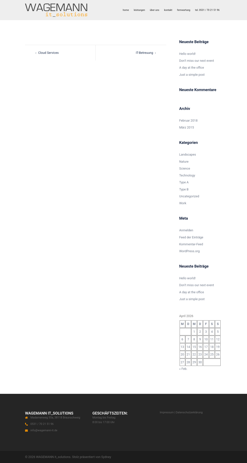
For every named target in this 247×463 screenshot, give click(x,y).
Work (182, 203)
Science (184, 168)
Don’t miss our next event (196, 60)
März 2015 (186, 127)
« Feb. (183, 369)
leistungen (139, 10)
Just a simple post (192, 74)
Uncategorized (189, 196)
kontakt (168, 10)
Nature (184, 161)
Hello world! (187, 54)
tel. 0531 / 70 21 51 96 (207, 10)
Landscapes (187, 154)
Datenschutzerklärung (189, 412)
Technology (187, 175)
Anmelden (186, 230)
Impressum (167, 412)
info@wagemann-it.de (43, 430)
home (126, 10)
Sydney (106, 457)
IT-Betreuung (144, 53)
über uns (154, 10)
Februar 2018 (188, 120)
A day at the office (191, 67)
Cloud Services (48, 53)
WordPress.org (189, 251)
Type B (184, 189)
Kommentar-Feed (191, 244)
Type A (184, 182)
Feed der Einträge (191, 237)
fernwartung (183, 10)
